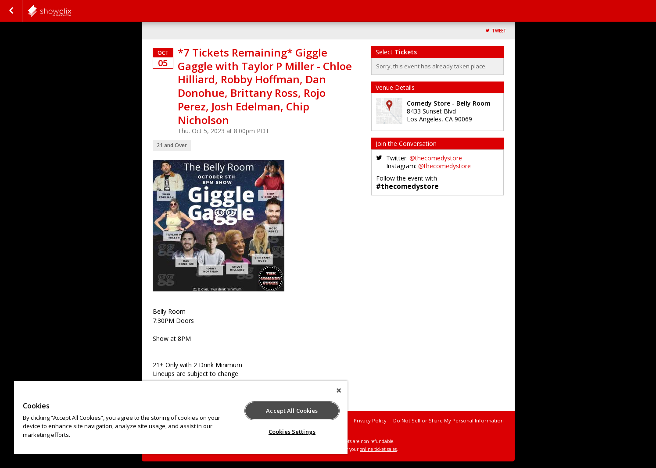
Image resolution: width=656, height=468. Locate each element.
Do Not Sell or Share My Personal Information (448, 420)
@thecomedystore (435, 158)
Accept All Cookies (292, 411)
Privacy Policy (370, 420)
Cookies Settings (292, 432)
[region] (181, 417)
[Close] (338, 390)
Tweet (499, 31)
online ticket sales (378, 449)
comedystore (71, 11)
